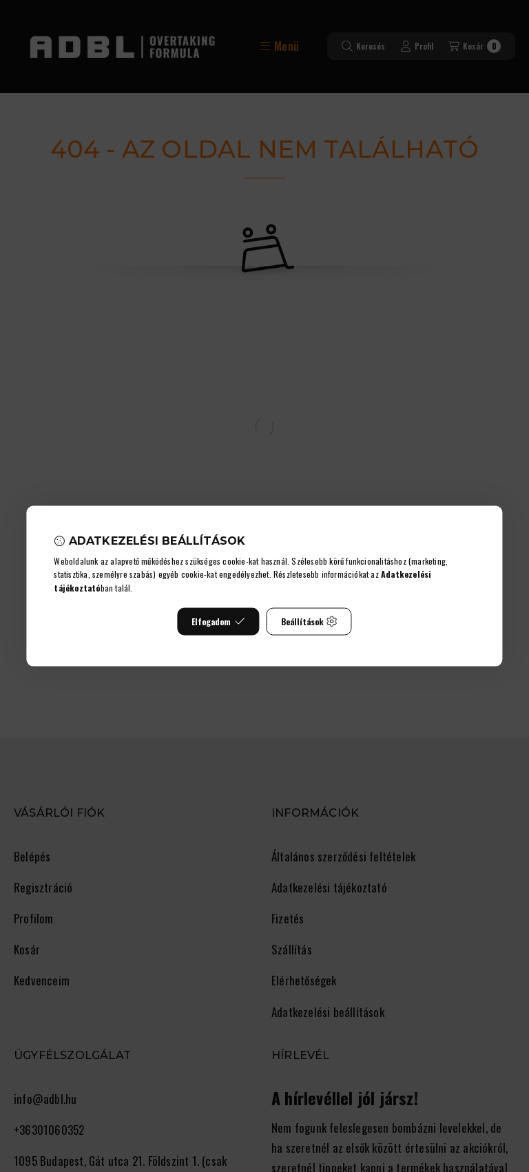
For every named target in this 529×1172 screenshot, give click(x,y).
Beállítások (309, 621)
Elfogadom (218, 621)
